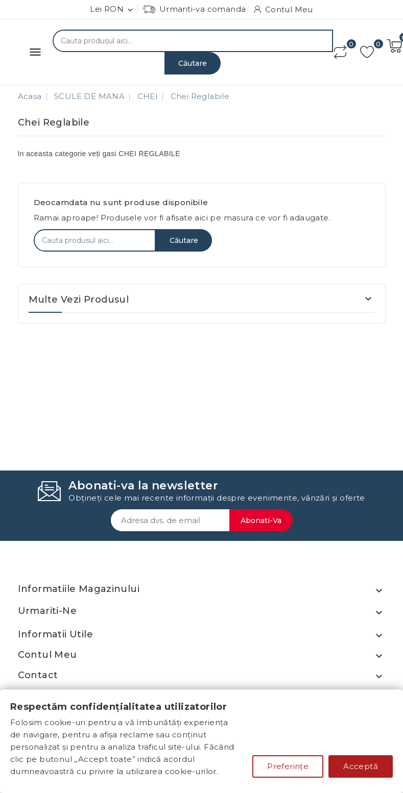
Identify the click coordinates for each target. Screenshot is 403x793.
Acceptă (360, 766)
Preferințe (288, 766)
